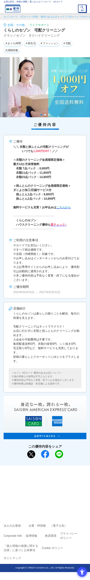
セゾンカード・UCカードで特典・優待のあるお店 (30, 16)
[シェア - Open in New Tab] (45, 454)
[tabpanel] (45, 87)
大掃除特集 (11, 50)
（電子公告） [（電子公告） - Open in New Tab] (58, 525)
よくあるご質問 (63, 479)
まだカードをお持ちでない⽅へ (42, 471)
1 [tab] (41, 115)
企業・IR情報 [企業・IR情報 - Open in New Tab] (37, 525)
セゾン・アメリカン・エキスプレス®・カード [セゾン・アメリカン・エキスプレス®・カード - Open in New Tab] (43, 492)
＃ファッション (49, 43)
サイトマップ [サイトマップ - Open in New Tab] (12, 558)
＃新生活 (30, 43)
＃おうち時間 (13, 43)
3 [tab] (49, 115)
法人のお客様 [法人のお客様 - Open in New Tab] (12, 525)
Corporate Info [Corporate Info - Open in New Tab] (13, 535)
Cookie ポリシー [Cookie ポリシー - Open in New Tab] (52, 548)
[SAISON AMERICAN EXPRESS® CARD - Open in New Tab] (45, 436)
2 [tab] (45, 115)
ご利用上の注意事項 (26, 479)
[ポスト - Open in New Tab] (31, 454)
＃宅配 (67, 43)
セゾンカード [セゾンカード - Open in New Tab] (30, 486)
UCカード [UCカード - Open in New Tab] (58, 486)
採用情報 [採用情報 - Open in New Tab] (31, 535)
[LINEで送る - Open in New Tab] (59, 454)
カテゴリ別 (66, 16)
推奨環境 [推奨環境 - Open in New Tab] (50, 535)
